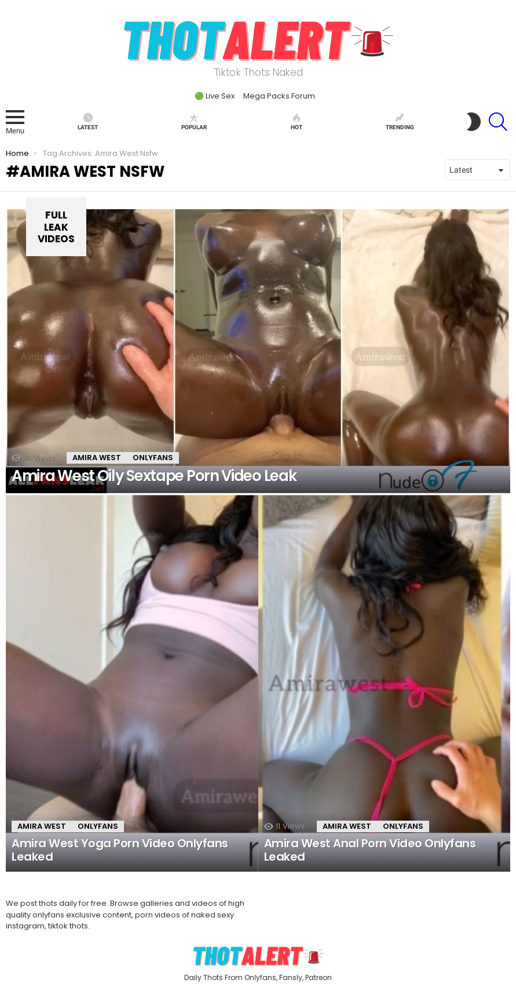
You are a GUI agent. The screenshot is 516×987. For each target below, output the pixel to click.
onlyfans (153, 457)
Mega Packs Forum (279, 95)
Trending (400, 121)
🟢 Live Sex (215, 95)
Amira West (96, 457)
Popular (194, 121)
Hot (296, 121)
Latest (88, 121)
